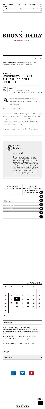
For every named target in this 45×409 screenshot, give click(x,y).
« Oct (4, 316)
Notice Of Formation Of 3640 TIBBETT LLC (12, 189)
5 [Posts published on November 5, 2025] (22, 295)
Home (4, 62)
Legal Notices (11, 62)
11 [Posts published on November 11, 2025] (17, 298)
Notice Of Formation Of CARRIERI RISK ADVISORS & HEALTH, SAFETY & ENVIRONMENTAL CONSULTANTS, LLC (32, 190)
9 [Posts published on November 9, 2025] (5, 299)
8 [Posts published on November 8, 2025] (39, 295)
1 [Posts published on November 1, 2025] (39, 291)
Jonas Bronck (6, 9)
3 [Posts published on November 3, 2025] (11, 295)
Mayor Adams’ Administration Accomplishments (19, 339)
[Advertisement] (15, 24)
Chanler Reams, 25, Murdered (14, 343)
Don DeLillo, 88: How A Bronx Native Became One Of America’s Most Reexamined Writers (19, 328)
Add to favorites (18, 92)
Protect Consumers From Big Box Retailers (18, 332)
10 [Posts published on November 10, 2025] (11, 299)
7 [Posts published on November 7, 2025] (33, 295)
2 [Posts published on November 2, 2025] (5, 295)
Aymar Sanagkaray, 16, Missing (14, 336)
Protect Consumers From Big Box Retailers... (11, 5)
